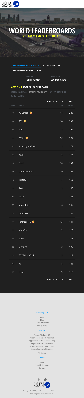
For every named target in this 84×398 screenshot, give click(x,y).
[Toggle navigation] (79, 4)
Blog (42, 320)
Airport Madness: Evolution (42, 343)
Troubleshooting (42, 365)
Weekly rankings (58, 92)
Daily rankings (18, 96)
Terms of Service (42, 323)
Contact (42, 368)
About (42, 317)
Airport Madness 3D (51, 65)
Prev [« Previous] (49, 101)
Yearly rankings (19, 92)
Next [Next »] (71, 101)
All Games (42, 353)
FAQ (42, 362)
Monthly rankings (38, 92)
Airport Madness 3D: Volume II (26, 65)
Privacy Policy (42, 325)
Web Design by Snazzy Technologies (42, 394)
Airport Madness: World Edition (27, 70)
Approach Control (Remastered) (42, 340)
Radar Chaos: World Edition (42, 349)
